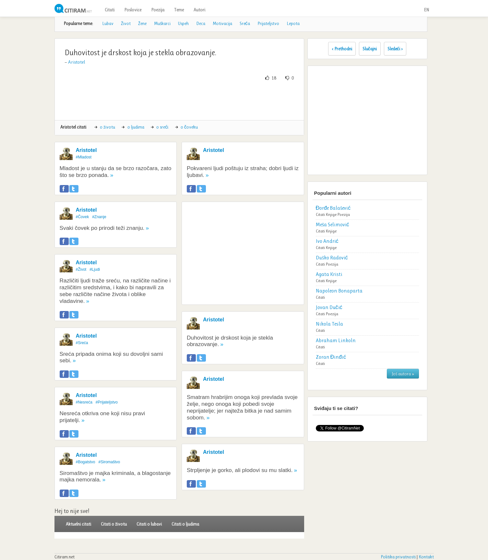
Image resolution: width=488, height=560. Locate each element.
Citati (109, 9)
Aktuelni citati (78, 524)
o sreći (162, 127)
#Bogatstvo (85, 462)
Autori (199, 9)
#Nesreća (84, 402)
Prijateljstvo (268, 23)
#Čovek (82, 217)
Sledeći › (395, 48)
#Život (81, 269)
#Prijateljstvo (107, 402)
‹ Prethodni (342, 48)
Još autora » (403, 373)
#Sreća (82, 343)
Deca (200, 23)
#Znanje (99, 217)
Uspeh (183, 23)
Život (126, 23)
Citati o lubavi (149, 524)
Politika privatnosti (398, 556)
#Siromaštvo (109, 462)
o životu (107, 127)
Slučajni (370, 48)
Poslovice (132, 9)
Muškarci (162, 23)
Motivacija (222, 23)
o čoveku (189, 127)
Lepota (293, 23)
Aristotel (76, 62)
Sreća (245, 23)
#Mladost (84, 157)
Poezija (157, 9)
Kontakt (426, 556)
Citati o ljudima (185, 524)
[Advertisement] (179, 100)
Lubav (107, 23)
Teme (179, 9)
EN (426, 9)
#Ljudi (94, 269)
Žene (142, 23)
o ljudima (135, 127)
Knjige (331, 214)
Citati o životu (114, 524)
